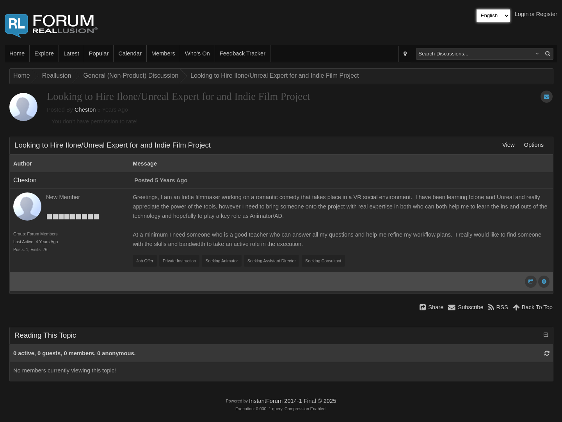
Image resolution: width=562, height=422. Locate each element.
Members (163, 53)
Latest (71, 53)
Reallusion (56, 75)
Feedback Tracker (242, 53)
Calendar (130, 53)
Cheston (85, 110)
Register (546, 14)
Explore (44, 53)
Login (522, 14)
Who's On (197, 53)
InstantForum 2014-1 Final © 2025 (292, 401)
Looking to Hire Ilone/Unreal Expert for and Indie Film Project (274, 75)
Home (17, 53)
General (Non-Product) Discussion (130, 75)
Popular (99, 53)
